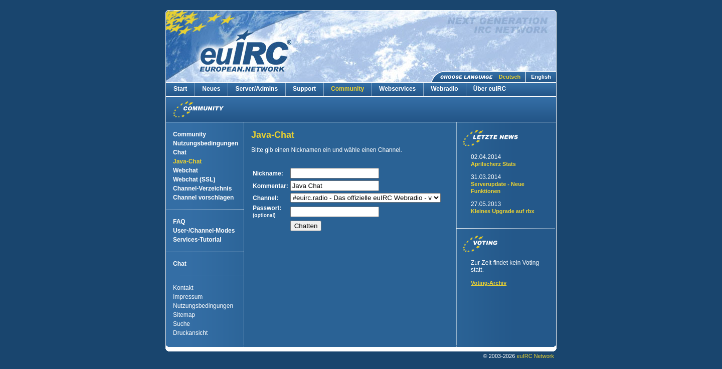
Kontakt (183, 287)
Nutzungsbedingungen (205, 143)
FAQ (179, 221)
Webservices (397, 88)
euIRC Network (535, 356)
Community (347, 88)
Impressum (188, 296)
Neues (211, 88)
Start (180, 88)
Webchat (185, 170)
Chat (180, 152)
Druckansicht (190, 332)
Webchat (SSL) (194, 179)
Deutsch (509, 77)
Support (304, 88)
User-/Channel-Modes (204, 230)
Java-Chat (187, 161)
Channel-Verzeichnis (202, 188)
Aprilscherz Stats (493, 164)
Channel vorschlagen (203, 197)
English (541, 77)
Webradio (444, 88)
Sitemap (184, 314)
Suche (181, 323)
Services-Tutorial (197, 239)
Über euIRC (489, 88)
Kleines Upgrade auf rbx (502, 211)
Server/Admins (256, 88)
